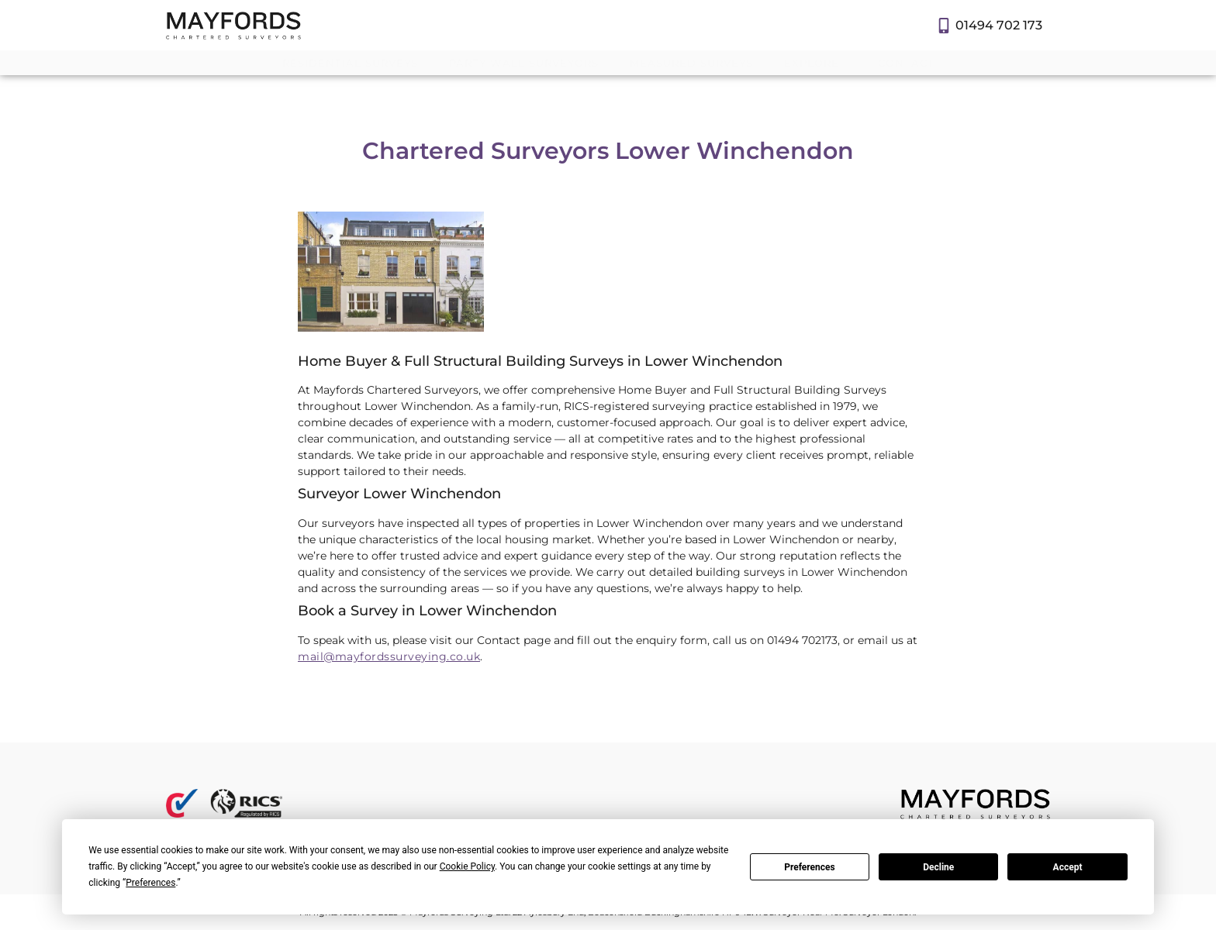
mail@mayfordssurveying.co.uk (389, 656)
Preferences (809, 867)
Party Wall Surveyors (524, 63)
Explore (815, 63)
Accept (1068, 867)
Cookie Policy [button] (467, 866)
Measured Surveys (691, 63)
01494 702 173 (998, 25)
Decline (938, 867)
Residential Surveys (350, 63)
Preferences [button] (150, 882)
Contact (906, 63)
